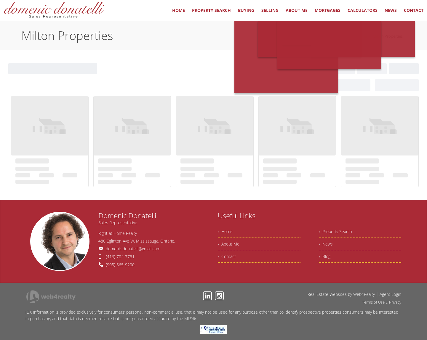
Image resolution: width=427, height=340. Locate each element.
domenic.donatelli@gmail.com (133, 248)
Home (361, 36)
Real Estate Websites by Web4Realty (341, 294)
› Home (225, 231)
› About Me (228, 244)
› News (326, 244)
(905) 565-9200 (120, 264)
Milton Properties (388, 36)
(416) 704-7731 (120, 256)
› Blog (324, 256)
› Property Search (335, 231)
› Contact (227, 256)
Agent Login (390, 294)
